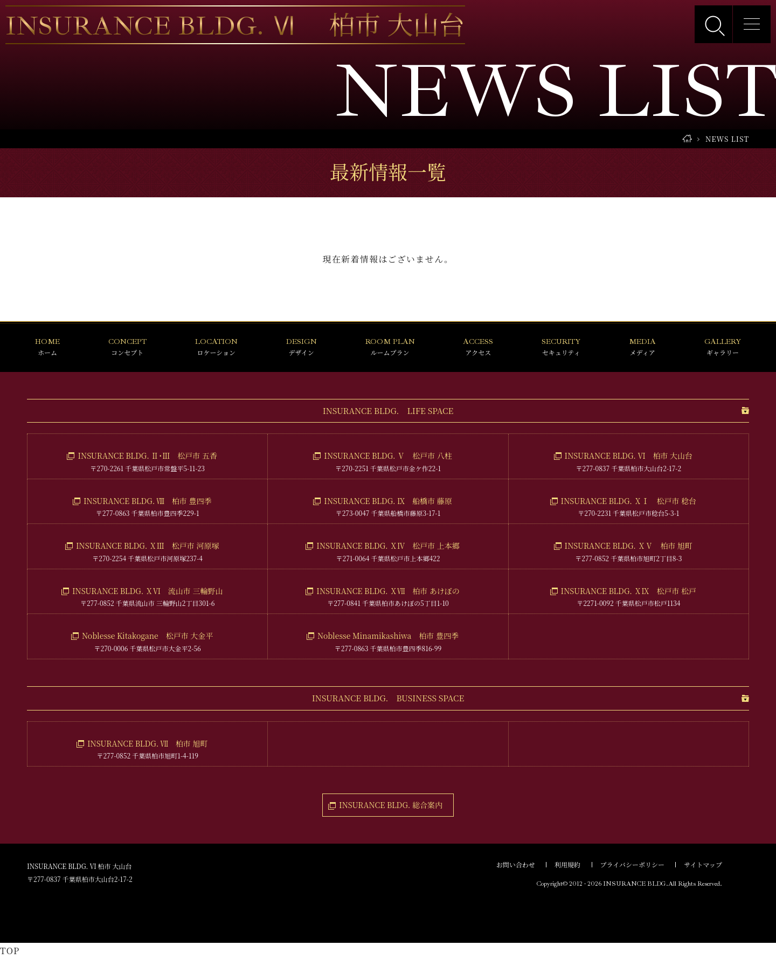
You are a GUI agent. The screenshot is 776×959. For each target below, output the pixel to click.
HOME (687, 139)
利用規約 (567, 864)
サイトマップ (703, 864)
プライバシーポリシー (632, 864)
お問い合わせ (515, 864)
